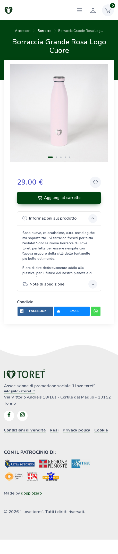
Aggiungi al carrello (59, 197)
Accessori (22, 31)
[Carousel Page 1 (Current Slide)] (50, 157)
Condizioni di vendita (25, 430)
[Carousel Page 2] (56, 157)
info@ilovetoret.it (19, 391)
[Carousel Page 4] (65, 157)
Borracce (45, 31)
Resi (54, 430)
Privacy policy (76, 430)
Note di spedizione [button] (59, 284)
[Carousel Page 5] (69, 157)
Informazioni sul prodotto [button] (59, 218)
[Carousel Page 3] (61, 157)
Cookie (101, 430)
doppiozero (31, 493)
